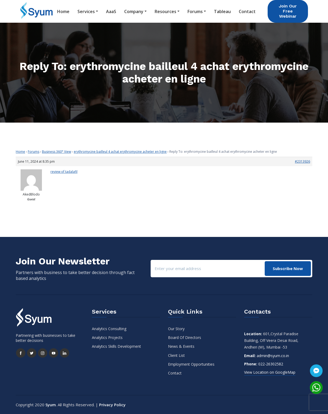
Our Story (176, 328)
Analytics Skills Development (116, 346)
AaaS (111, 11)
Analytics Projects (107, 337)
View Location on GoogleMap (269, 372)
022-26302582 (270, 363)
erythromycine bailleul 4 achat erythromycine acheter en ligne (120, 151)
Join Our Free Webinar (288, 11)
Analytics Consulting (109, 328)
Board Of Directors (184, 337)
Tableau (222, 11)
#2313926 (302, 161)
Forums (195, 11)
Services (86, 11)
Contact (247, 11)
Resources (165, 11)
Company (133, 11)
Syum (50, 404)
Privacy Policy (112, 404)
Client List (176, 355)
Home (63, 11)
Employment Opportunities (191, 364)
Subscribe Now (288, 268)
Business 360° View (56, 151)
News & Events (181, 346)
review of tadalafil (63, 171)
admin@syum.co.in (273, 355)
